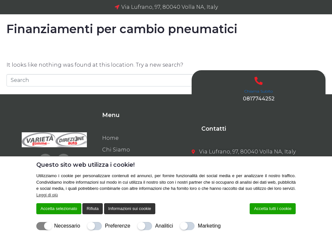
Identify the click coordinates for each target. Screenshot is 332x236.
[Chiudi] (291, 165)
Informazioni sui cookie (129, 208)
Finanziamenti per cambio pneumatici (121, 29)
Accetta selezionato (59, 208)
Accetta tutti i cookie (272, 208)
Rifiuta (93, 208)
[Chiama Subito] (259, 81)
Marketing (209, 226)
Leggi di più (47, 194)
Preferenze (117, 226)
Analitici (164, 226)
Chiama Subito (258, 91)
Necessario (67, 226)
